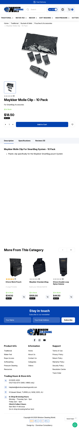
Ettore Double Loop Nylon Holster (61, 283)
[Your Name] (17, 320)
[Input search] (35, 9)
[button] (63, 9)
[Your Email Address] (46, 320)
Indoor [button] (32, 18)
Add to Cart (42, 124)
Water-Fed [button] (20, 18)
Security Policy (58, 366)
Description (9, 141)
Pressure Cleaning (10, 366)
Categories (32, 362)
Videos (30, 366)
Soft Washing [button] (45, 18)
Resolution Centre (59, 369)
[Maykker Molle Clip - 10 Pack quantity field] (9, 124)
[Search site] (28, 9)
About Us (31, 354)
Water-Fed (8, 354)
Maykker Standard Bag (38, 282)
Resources (8, 369)
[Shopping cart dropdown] (70, 9)
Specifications (24, 141)
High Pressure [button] (61, 18)
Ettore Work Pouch (13, 282)
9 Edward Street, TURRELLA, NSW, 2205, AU (26, 392)
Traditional (8, 351)
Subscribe (68, 320)
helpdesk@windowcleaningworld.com (23, 387)
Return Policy (57, 358)
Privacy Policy (57, 354)
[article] (16, 278)
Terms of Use (57, 351)
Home (30, 351)
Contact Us (32, 358)
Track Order (56, 373)
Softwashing (8, 362)
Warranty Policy (58, 362)
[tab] (9, 141)
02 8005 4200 (14, 380)
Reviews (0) (40, 141)
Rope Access (9, 358)
